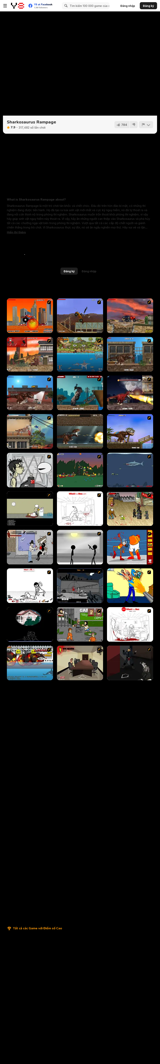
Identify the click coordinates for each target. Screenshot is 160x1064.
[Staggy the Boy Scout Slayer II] (80, 470)
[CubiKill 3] (80, 663)
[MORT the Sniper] (30, 624)
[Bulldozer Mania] (80, 315)
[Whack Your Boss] (80, 508)
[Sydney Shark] (30, 663)
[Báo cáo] (146, 124)
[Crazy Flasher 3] (130, 508)
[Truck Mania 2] (130, 315)
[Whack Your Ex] (30, 585)
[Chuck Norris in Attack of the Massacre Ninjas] (30, 547)
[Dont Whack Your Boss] (130, 624)
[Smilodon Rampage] (30, 431)
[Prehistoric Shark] (80, 354)
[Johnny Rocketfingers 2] (30, 470)
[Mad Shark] (130, 470)
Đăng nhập (127, 5)
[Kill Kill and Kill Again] (130, 585)
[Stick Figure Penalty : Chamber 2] (80, 547)
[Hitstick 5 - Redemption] (130, 663)
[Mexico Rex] (80, 431)
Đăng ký (148, 5)
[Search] (65, 5)
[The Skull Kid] (30, 508)
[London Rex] (30, 393)
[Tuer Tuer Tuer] (80, 585)
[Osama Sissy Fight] (130, 547)
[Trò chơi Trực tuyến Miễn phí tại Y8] (17, 6)
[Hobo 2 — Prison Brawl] (80, 624)
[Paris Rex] (130, 393)
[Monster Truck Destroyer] (30, 315)
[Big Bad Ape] (80, 393)
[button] (16, 232)
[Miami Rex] (130, 431)
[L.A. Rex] (30, 354)
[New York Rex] (130, 354)
